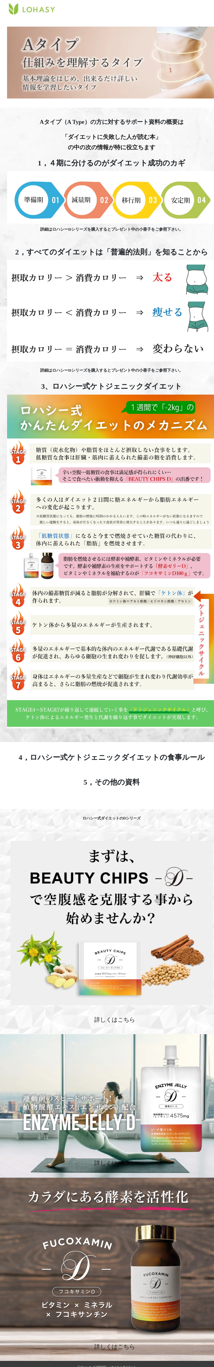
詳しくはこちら (114, 1019)
